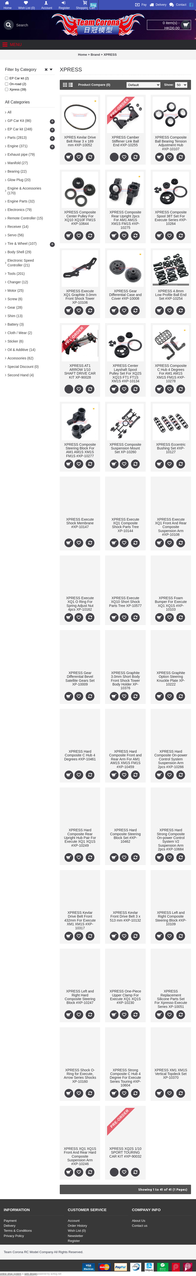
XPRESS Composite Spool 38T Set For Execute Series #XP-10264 (171, 218)
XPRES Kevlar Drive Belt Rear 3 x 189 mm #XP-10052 (80, 141)
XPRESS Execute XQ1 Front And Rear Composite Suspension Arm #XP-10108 (171, 527)
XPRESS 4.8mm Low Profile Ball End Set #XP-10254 (170, 295)
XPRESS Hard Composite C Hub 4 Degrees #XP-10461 (80, 755)
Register (74, 1241)
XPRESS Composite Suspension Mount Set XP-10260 (125, 448)
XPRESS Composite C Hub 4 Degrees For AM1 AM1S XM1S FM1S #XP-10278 (171, 373)
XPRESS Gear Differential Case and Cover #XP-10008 (125, 295)
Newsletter (75, 1236)
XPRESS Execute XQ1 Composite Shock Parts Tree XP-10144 (125, 525)
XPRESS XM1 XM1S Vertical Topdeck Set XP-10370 (170, 1074)
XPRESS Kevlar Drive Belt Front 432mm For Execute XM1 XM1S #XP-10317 (80, 920)
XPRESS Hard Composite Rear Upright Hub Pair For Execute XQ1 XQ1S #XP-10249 (80, 837)
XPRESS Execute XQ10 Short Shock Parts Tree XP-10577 (125, 602)
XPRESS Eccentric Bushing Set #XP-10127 (171, 448)
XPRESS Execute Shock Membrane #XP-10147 (80, 523)
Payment (10, 1221)
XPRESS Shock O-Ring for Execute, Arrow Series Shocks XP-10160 (80, 1075)
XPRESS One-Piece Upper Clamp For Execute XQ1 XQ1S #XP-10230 (125, 997)
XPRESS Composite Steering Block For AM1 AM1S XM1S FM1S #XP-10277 (80, 450)
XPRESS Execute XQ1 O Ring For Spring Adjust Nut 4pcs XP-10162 (80, 603)
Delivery (9, 1225)
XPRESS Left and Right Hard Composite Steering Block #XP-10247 (80, 997)
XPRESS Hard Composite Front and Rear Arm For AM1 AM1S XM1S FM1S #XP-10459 (125, 759)
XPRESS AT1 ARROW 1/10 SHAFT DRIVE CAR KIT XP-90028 (80, 371)
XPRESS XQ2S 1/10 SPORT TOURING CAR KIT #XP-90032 (125, 1152)
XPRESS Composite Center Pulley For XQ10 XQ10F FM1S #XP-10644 (80, 218)
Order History (77, 1225)
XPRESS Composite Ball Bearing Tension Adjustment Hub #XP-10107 (171, 143)
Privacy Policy (14, 1236)
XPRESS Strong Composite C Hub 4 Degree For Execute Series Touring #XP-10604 (125, 1077)
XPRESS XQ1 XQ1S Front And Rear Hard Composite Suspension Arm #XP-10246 (80, 1156)
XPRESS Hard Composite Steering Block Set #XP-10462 (125, 835)
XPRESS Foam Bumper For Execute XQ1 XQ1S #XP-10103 (171, 603)
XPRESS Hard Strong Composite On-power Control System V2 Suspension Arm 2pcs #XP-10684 (171, 839)
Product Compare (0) (94, 85)
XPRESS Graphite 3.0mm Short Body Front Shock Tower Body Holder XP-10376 (125, 680)
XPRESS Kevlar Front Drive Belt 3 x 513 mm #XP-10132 (125, 916)
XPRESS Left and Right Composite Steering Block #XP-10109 (170, 918)
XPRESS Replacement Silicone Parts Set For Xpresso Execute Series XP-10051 (170, 999)
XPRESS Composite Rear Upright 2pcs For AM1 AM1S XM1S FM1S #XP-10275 (125, 220)
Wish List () (77, 1230)
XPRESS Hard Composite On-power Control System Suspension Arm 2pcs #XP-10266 (170, 759)
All (9, 112)
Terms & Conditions (18, 1230)
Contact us (139, 1225)
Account (73, 1221)
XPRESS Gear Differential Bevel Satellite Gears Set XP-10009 (80, 678)
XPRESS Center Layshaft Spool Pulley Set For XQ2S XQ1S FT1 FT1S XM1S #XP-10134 (125, 373)
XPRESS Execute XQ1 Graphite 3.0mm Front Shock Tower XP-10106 (80, 296)
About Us (138, 1221)
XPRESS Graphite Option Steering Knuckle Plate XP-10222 (171, 678)
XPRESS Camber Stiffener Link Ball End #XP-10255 (125, 141)
